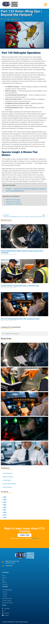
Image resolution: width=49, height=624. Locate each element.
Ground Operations (8, 473)
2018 (4, 517)
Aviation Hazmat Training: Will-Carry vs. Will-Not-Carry (20, 286)
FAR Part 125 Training (13, 98)
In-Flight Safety (7, 480)
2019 (4, 515)
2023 (4, 505)
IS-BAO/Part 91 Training (14, 100)
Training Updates (7, 487)
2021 (4, 510)
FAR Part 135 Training (13, 96)
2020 (4, 512)
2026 (4, 497)
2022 (4, 507)
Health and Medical (8, 477)
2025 (4, 500)
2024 (4, 502)
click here (35, 538)
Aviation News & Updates (9, 483)
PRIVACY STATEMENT (8, 622)
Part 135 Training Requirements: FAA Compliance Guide (20, 319)
